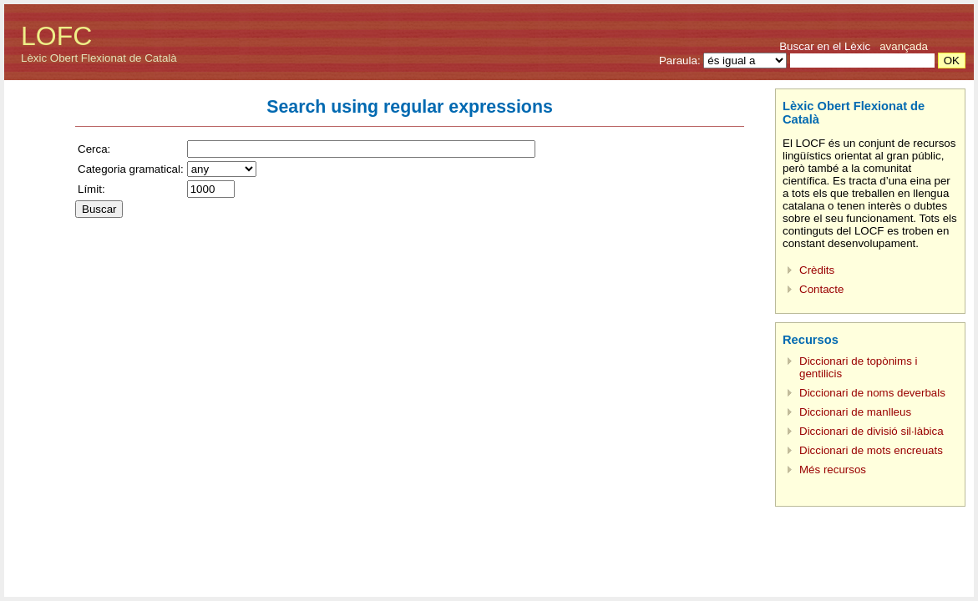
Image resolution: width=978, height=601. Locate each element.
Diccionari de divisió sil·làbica (871, 431)
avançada (903, 46)
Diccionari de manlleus (855, 412)
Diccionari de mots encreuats (871, 450)
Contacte (821, 289)
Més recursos (832, 469)
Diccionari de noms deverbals (872, 392)
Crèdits (816, 270)
